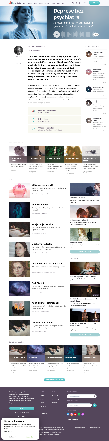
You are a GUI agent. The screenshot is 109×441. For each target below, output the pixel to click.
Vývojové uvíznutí (53, 158)
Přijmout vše (29, 437)
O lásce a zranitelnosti (79, 220)
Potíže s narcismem (77, 198)
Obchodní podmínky (80, 427)
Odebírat (95, 405)
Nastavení (12, 437)
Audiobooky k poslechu (79, 180)
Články (30, 3)
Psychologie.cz (17, 3)
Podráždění (38, 283)
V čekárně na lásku (42, 243)
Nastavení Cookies (95, 427)
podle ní (47, 85)
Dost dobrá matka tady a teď (47, 263)
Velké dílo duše (98, 87)
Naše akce (43, 413)
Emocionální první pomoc (89, 159)
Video (41, 3)
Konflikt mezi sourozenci (45, 302)
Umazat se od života (42, 322)
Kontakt (54, 402)
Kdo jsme (55, 395)
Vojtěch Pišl (18, 56)
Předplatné (94, 3)
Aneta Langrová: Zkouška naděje (83, 276)
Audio (35, 3)
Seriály (53, 3)
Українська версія (72, 419)
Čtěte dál (12, 180)
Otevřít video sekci (85, 335)
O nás (63, 3)
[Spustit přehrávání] (56, 34)
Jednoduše (41, 46)
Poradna (46, 3)
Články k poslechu (92, 47)
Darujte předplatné (22, 412)
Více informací (8, 431)
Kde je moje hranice (42, 224)
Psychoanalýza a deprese (17, 159)
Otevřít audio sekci (85, 251)
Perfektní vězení (35, 158)
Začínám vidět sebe (72, 158)
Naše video (74, 259)
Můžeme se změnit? (42, 184)
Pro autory (55, 399)
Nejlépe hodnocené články (54, 379)
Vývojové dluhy (76, 242)
